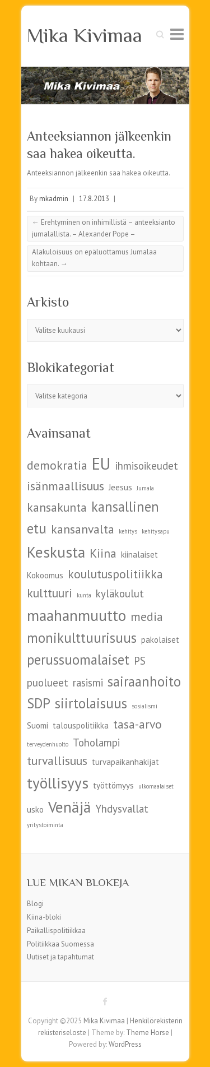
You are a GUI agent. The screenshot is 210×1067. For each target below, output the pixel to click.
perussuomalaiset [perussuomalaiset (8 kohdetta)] (78, 660)
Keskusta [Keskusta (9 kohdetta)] (56, 552)
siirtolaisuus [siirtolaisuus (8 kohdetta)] (91, 703)
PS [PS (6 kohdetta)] (140, 660)
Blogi (35, 903)
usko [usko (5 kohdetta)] (35, 809)
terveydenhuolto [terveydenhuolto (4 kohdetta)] (47, 744)
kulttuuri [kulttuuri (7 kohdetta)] (49, 593)
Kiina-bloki (44, 917)
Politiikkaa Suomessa (60, 944)
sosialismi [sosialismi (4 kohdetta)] (144, 706)
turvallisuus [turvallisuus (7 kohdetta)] (57, 760)
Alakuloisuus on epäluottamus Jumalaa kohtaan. (94, 257)
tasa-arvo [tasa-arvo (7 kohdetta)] (137, 724)
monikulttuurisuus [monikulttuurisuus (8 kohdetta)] (82, 638)
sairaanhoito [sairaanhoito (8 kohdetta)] (144, 681)
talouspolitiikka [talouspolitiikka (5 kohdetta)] (81, 725)
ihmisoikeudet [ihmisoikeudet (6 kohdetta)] (146, 465)
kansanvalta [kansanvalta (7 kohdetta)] (82, 529)
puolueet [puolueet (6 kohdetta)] (47, 682)
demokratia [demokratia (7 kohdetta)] (57, 465)
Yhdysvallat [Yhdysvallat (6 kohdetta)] (121, 808)
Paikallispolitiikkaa (56, 930)
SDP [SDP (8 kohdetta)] (38, 703)
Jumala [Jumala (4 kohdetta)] (145, 488)
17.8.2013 (94, 198)
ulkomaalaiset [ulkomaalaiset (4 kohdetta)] (156, 786)
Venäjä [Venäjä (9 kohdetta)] (69, 807)
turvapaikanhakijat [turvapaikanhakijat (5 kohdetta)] (125, 762)
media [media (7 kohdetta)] (146, 616)
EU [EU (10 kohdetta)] (101, 463)
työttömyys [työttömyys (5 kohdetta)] (113, 785)
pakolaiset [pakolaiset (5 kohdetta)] (160, 639)
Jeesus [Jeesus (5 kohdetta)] (120, 487)
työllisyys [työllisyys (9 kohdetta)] (57, 782)
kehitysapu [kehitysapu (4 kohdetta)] (156, 531)
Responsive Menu (177, 34)
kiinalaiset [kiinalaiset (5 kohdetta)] (139, 554)
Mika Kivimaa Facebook (105, 1001)
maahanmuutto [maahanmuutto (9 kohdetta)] (76, 615)
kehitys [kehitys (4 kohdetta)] (128, 531)
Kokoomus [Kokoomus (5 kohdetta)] (45, 575)
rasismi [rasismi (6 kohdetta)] (88, 682)
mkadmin (53, 198)
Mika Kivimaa (84, 35)
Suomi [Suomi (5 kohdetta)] (37, 725)
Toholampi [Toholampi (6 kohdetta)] (96, 742)
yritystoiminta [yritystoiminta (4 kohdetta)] (45, 825)
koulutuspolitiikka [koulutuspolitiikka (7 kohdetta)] (115, 574)
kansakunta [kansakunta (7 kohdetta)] (57, 507)
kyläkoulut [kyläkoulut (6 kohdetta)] (120, 593)
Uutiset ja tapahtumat (60, 957)
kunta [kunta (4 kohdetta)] (84, 595)
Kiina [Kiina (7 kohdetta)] (103, 553)
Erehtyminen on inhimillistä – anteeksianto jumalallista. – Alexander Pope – (103, 228)
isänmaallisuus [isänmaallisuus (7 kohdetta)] (65, 486)
